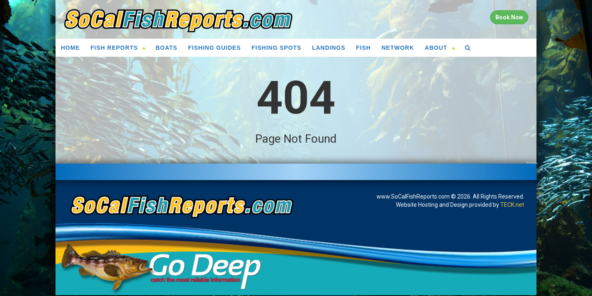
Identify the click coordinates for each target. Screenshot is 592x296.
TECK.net (512, 204)
